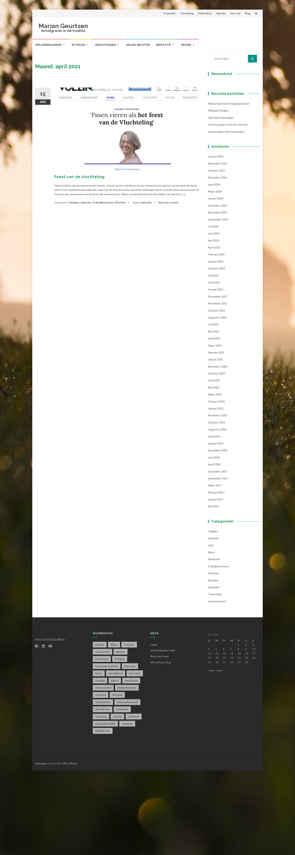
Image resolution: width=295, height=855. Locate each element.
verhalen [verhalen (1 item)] (133, 800)
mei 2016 (213, 590)
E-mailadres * (223, 112)
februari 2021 (216, 436)
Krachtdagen (105, 45)
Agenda (221, 13)
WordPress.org (160, 746)
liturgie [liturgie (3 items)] (100, 765)
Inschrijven (232, 153)
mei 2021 (213, 416)
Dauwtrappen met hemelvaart (226, 216)
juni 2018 (214, 541)
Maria (211, 636)
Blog (247, 13)
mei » (219, 754)
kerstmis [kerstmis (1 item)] (134, 757)
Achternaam (222, 137)
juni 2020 (214, 465)
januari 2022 (215, 374)
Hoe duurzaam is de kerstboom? (228, 209)
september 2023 (218, 304)
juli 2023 (213, 310)
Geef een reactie (168, 202)
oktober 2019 (216, 506)
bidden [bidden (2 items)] (99, 729)
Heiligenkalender (48, 45)
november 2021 (217, 388)
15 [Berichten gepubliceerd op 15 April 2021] (239, 737)
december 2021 (217, 380)
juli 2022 (213, 360)
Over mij (235, 13)
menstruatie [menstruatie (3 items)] (103, 772)
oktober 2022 (216, 353)
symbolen (214, 671)
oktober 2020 (216, 458)
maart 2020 (215, 479)
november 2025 (217, 248)
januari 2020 (215, 493)
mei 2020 (213, 471)
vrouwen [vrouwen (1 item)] (127, 808)
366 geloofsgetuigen (221, 202)
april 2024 (214, 269)
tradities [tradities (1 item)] (101, 800)
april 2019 (214, 520)
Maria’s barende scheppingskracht (228, 188)
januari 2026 (215, 240)
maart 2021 (215, 430)
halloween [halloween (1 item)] (101, 743)
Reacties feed (159, 740)
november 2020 (217, 450)
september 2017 (218, 562)
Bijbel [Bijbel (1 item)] (114, 729)
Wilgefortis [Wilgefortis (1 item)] (102, 815)
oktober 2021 (216, 395)
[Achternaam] (232, 143)
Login (153, 729)
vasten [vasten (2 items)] (117, 800)
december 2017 (217, 556)
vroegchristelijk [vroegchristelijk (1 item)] (105, 808)
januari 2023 (215, 346)
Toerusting (187, 13)
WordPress (70, 847)
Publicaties (204, 13)
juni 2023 (214, 318)
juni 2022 (214, 367)
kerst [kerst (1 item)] (98, 757)
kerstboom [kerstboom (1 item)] (116, 757)
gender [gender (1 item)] (120, 736)
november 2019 (217, 500)
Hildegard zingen (218, 195)
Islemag (40, 847)
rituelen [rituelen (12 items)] (117, 779)
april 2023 (214, 332)
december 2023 (217, 290)
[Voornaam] (232, 131)
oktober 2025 (216, 255)
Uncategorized (217, 685)
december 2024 (217, 262)
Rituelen (78, 45)
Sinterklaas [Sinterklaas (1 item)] (102, 793)
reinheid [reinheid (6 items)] (100, 779)
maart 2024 (215, 276)
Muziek (186, 45)
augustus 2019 (217, 514)
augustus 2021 (217, 401)
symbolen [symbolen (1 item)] (122, 793)
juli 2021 (213, 409)
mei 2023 (213, 325)
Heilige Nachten (138, 45)
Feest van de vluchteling (79, 176)
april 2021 (214, 423)
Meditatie (163, 45)
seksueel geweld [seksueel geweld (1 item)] (127, 786)
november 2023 (217, 297)
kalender (86, 202)
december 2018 (217, 535)
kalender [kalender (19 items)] (130, 750)
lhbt (211, 629)
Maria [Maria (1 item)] (114, 765)
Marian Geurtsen (63, 25)
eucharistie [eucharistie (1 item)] (102, 736)
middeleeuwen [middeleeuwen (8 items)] (127, 772)
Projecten (170, 13)
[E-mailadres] (232, 118)
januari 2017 (215, 584)
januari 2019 (215, 528)
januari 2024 (215, 283)
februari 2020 (216, 486)
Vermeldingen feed (162, 735)
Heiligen (74, 202)
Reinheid (213, 657)
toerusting (214, 678)
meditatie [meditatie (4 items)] (131, 765)
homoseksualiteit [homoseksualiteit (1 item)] (106, 750)
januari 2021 (215, 444)
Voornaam (221, 125)
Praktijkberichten (103, 202)
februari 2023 (216, 339)
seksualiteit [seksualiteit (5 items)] (103, 786)
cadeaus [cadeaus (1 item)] (129, 729)
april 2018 (214, 549)
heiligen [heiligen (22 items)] (120, 743)
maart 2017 (215, 570)
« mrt (211, 754)
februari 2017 (216, 576)
